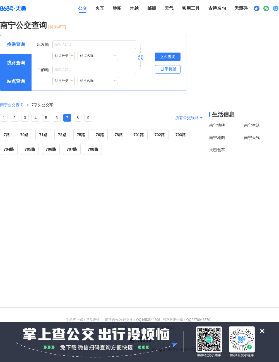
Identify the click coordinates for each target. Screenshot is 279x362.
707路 (72, 149)
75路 (81, 135)
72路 (62, 135)
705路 (30, 149)
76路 (100, 135)
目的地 (86, 70)
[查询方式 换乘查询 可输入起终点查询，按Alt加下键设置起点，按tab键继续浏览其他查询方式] (16, 44)
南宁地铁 (217, 125)
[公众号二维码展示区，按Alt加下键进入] (266, 8)
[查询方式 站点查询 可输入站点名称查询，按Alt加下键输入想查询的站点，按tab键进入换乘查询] (16, 81)
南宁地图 (217, 137)
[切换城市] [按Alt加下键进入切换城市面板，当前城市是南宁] (57, 26)
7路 (7, 135)
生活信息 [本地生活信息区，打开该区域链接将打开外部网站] (223, 114)
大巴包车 (217, 150)
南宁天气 (252, 137)
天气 (169, 8)
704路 (9, 149)
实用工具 (191, 8)
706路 (51, 149)
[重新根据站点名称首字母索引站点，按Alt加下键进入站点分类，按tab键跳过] (63, 56)
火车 (99, 8)
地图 (117, 8)
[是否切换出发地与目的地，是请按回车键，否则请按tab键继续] (141, 57)
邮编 (151, 8)
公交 (82, 8)
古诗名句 (217, 8)
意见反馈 (93, 320)
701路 (138, 135)
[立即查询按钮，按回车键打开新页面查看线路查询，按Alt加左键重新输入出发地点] (168, 57)
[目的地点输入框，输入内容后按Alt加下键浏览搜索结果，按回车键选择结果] (94, 70)
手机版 (167, 69)
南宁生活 (252, 125)
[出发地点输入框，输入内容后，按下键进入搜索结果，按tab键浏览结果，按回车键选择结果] (94, 45)
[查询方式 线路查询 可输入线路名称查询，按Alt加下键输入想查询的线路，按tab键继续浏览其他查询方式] (16, 63)
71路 (43, 135)
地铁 (134, 8)
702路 (160, 135)
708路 (93, 149)
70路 (24, 135)
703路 (180, 135)
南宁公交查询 (23, 25)
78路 (119, 135)
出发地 (86, 45)
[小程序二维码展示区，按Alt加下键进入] (256, 8)
